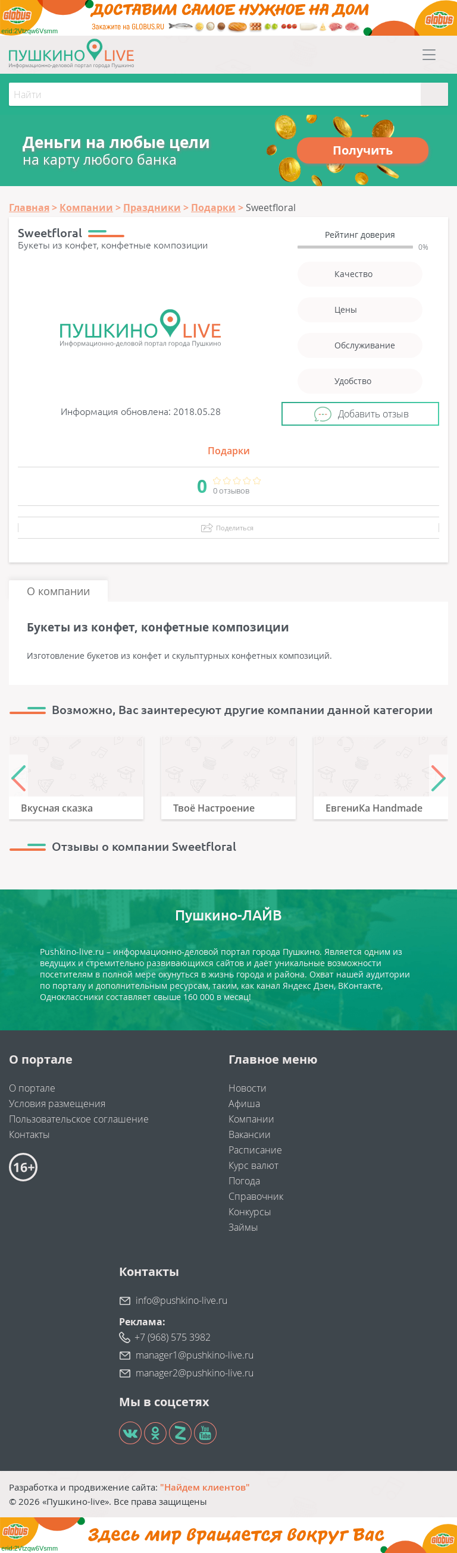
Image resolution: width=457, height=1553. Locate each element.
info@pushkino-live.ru (181, 1300)
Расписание (255, 1149)
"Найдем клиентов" (205, 1487)
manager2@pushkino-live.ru (194, 1372)
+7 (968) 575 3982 (172, 1337)
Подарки (229, 450)
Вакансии (249, 1134)
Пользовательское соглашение (79, 1119)
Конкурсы (249, 1211)
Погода (244, 1180)
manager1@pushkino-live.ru (194, 1355)
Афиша (244, 1103)
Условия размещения (57, 1103)
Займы (243, 1227)
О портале (32, 1088)
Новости (247, 1088)
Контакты (29, 1134)
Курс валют (253, 1165)
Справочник (255, 1196)
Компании (251, 1119)
